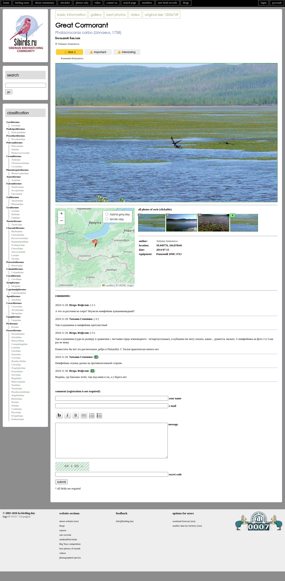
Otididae (15, 217)
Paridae (15, 402)
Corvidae (15, 357)
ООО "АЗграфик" (21, 523)
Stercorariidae (18, 251)
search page (129, 2)
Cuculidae (16, 279)
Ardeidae (15, 159)
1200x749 (161, 14)
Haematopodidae (19, 241)
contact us (111, 2)
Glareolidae (17, 248)
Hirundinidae (18, 333)
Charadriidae (17, 234)
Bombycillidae (18, 361)
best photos (116, 14)
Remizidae (16, 398)
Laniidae (15, 347)
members (147, 2)
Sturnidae (16, 354)
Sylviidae (16, 374)
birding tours (22, 2)
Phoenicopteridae (20, 173)
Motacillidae (17, 340)
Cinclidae (16, 364)
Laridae (15, 255)
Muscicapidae (18, 381)
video (98, 2)
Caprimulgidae (18, 292)
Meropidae (16, 313)
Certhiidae (16, 409)
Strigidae (15, 286)
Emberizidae (17, 419)
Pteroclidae (16, 265)
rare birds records (167, 2)
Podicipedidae (18, 132)
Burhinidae (16, 231)
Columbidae (17, 272)
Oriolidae (16, 350)
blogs (186, 2)
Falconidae (16, 193)
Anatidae (15, 180)
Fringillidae (17, 415)
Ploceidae (16, 412)
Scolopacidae (18, 245)
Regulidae (16, 378)
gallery (96, 14)
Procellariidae (18, 139)
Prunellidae (17, 371)
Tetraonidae (17, 200)
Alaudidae (16, 337)
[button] (95, 243)
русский (277, 2)
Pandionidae (17, 187)
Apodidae (16, 299)
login (263, 2)
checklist (65, 2)
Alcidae (15, 258)
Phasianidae (17, 204)
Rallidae (15, 214)
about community (44, 2)
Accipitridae (17, 190)
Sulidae (15, 149)
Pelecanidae (17, 146)
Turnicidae (16, 224)
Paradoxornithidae (20, 391)
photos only (82, 2)
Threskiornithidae (20, 163)
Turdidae (15, 385)
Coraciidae (16, 306)
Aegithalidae (17, 395)
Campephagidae (19, 344)
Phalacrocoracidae (20, 152)
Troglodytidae (18, 368)
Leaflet (108, 285)
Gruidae (15, 210)
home (6, 2)
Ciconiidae (16, 166)
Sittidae (15, 405)
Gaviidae (15, 125)
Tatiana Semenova (68, 44)
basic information (71, 14)
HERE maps (126, 285)
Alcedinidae (17, 309)
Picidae (15, 327)
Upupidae (16, 320)
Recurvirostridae (19, 238)
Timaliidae (16, 388)
